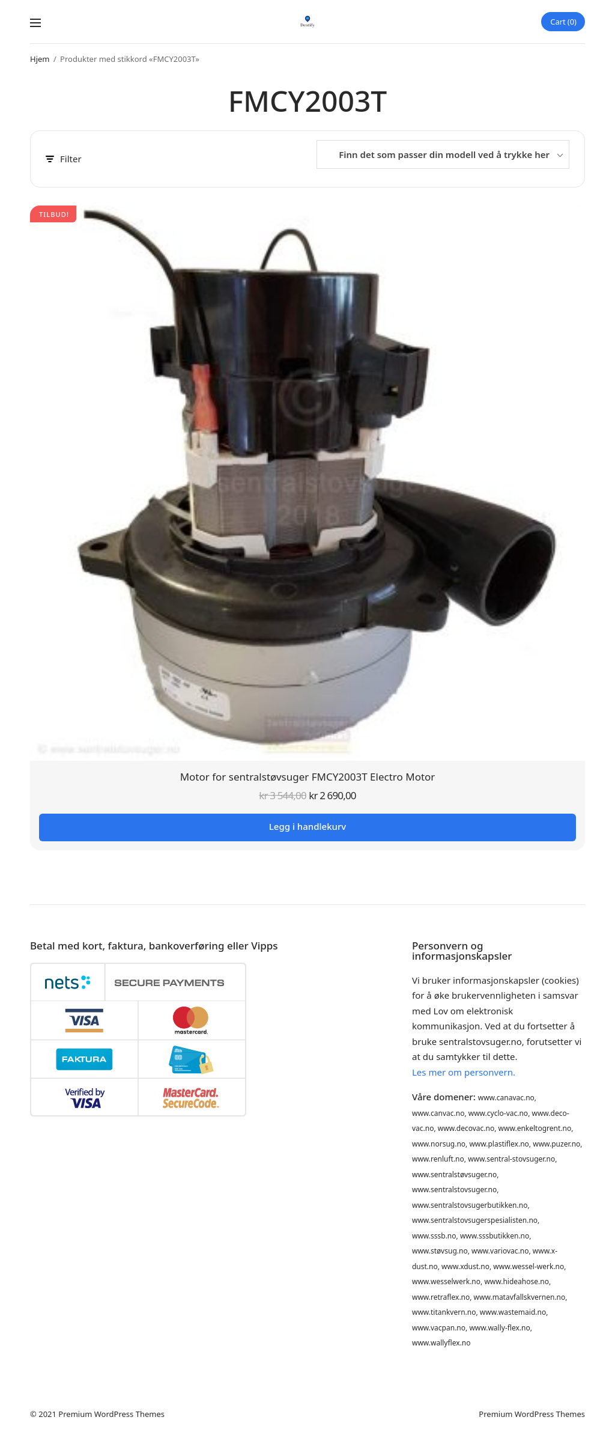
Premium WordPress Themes (111, 1414)
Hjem (39, 58)
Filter (64, 158)
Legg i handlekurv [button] (307, 826)
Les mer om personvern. (463, 1072)
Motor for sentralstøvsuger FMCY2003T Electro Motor (307, 777)
